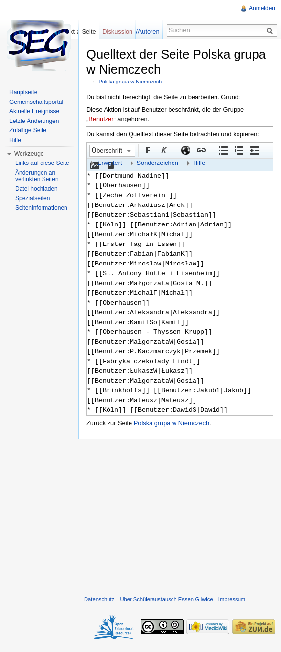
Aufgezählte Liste (223, 150)
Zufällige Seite (27, 130)
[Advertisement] (179, 515)
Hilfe (199, 162)
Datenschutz (99, 599)
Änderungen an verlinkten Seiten (37, 176)
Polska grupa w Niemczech (130, 81)
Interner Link (201, 150)
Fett (147, 150)
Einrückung (254, 150)
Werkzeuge (28, 153)
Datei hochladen (36, 188)
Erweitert (109, 162)
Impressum (231, 599)
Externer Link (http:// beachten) (185, 150)
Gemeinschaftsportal (36, 102)
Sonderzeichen (157, 162)
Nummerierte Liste (238, 150)
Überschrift (107, 150)
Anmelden (262, 8)
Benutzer (100, 118)
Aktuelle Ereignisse (34, 111)
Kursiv (163, 150)
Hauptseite (23, 92)
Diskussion (117, 31)
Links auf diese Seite (42, 163)
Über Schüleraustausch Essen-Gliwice (166, 599)
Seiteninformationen (41, 207)
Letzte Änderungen (34, 121)
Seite (89, 31)
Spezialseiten (32, 198)
